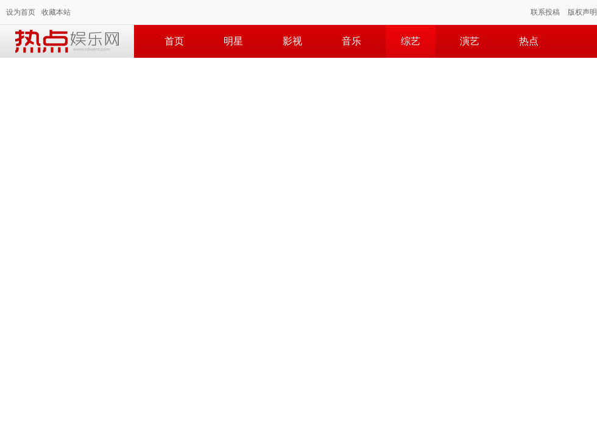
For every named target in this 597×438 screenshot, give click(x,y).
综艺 (410, 41)
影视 (292, 41)
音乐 (351, 41)
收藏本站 (56, 12)
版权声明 (582, 12)
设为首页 (20, 12)
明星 (233, 41)
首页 (174, 41)
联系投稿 (545, 12)
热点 (529, 41)
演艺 (469, 41)
